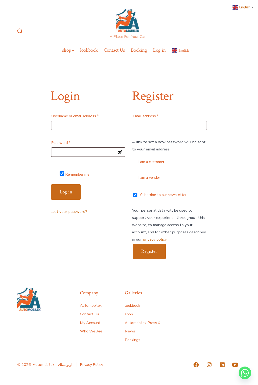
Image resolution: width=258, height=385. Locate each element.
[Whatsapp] (245, 373)
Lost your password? (68, 211)
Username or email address (82, 115)
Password (68, 142)
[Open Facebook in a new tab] (196, 365)
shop (68, 50)
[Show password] (119, 152)
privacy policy (155, 239)
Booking (139, 50)
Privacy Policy (91, 364)
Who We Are (91, 331)
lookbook (89, 50)
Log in (159, 50)
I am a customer (148, 161)
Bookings (132, 339)
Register (149, 251)
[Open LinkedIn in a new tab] (222, 365)
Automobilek (91, 305)
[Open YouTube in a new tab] (235, 365)
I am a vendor (146, 177)
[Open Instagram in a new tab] (209, 365)
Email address (153, 115)
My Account (90, 322)
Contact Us (114, 50)
